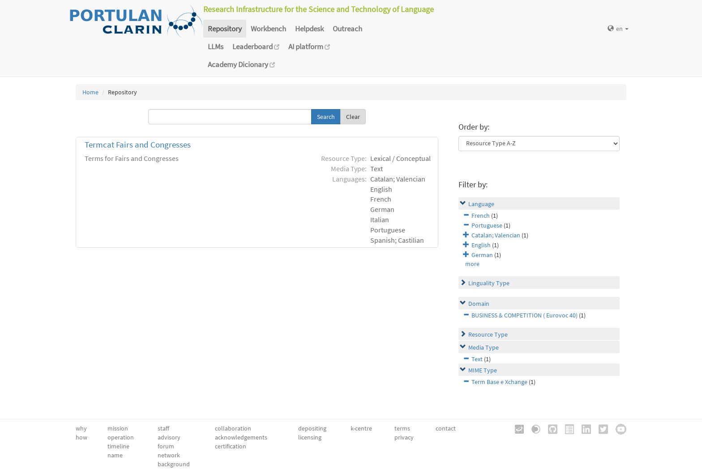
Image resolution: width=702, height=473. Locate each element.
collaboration (233, 428)
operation (120, 437)
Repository (225, 29)
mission (117, 428)
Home (90, 92)
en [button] (618, 29)
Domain (478, 304)
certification (230, 446)
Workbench (268, 29)
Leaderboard (255, 46)
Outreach (347, 29)
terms (402, 428)
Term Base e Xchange (499, 382)
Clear (353, 117)
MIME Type (482, 370)
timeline (118, 446)
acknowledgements (241, 437)
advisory (169, 437)
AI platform (309, 46)
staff (163, 428)
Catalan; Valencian (495, 235)
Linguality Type (488, 283)
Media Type (483, 347)
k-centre (361, 428)
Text (477, 359)
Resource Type (488, 334)
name (115, 455)
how (81, 437)
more (472, 264)
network (169, 455)
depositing (312, 428)
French (480, 215)
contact (446, 428)
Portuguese (486, 225)
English (481, 245)
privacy (404, 437)
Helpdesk (309, 29)
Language (481, 204)
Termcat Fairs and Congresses (138, 144)
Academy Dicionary (241, 64)
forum (166, 446)
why (81, 428)
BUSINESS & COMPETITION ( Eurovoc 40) (524, 315)
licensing (309, 437)
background (174, 464)
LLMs (215, 46)
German (482, 255)
